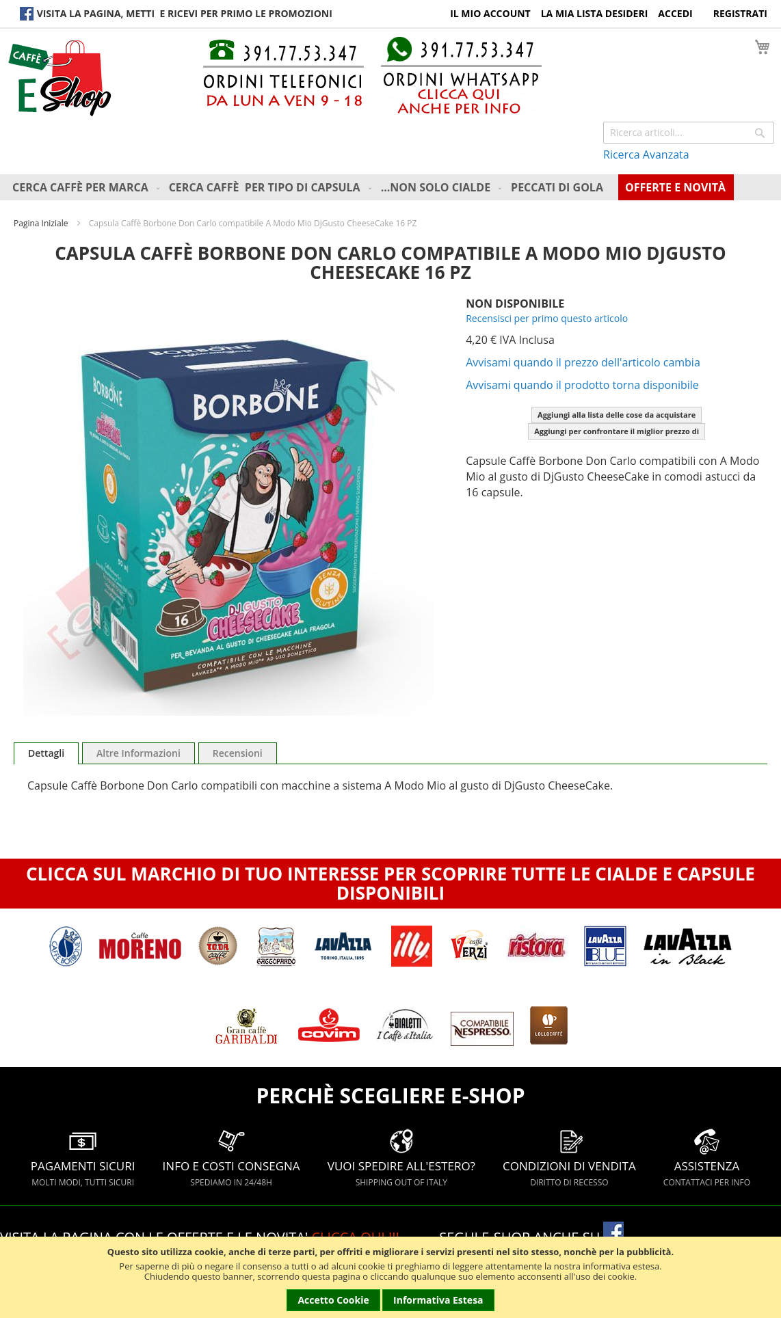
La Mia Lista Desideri (594, 13)
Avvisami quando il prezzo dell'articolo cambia (583, 362)
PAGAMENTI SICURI (83, 1157)
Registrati (740, 13)
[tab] (46, 753)
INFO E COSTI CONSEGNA (231, 1157)
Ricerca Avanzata (646, 154)
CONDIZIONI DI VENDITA (569, 1157)
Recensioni (238, 753)
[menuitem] (87, 187)
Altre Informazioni (138, 753)
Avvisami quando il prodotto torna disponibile (582, 384)
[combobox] (688, 133)
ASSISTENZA (706, 1157)
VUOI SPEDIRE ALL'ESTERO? (401, 1157)
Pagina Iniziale (41, 223)
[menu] (394, 187)
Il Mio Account (490, 13)
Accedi (675, 13)
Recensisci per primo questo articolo (547, 318)
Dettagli (46, 753)
